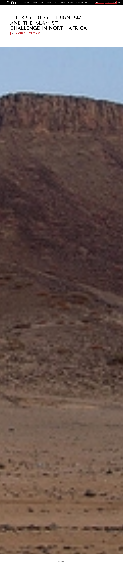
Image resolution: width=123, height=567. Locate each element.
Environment (49, 2)
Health (57, 2)
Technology (79, 2)
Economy (34, 2)
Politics (63, 2)
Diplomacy (27, 2)
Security (71, 2)
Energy (41, 2)
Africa (12, 12)
